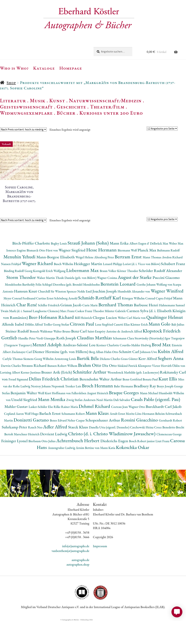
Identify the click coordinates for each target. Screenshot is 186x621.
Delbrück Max (159, 243)
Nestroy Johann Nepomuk (48, 386)
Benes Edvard (58, 420)
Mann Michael (149, 393)
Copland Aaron (14, 414)
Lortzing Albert (10, 372)
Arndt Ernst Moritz (122, 414)
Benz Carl (79, 331)
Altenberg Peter (104, 257)
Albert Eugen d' (139, 243)
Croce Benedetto (165, 427)
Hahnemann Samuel (172, 305)
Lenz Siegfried (104, 324)
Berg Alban (96, 352)
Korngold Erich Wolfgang (49, 271)
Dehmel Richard (95, 406)
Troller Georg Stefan (56, 324)
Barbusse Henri (146, 305)
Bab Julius (177, 324)
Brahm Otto (90, 365)
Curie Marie (90, 305)
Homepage (70, 68)
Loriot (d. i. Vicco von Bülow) (142, 264)
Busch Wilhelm (64, 264)
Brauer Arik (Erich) (57, 372)
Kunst (57, 100)
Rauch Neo (35, 427)
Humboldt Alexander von (134, 291)
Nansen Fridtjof (11, 264)
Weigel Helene (85, 257)
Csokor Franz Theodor (90, 311)
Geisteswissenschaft (26, 106)
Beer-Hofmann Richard (52, 317)
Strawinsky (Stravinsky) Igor (153, 338)
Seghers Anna (170, 358)
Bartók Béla (88, 358)
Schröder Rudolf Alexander (160, 270)
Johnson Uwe (149, 352)
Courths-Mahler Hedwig (136, 345)
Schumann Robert (73, 414)
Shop (11, 82)
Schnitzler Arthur (90, 372)
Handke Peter (27, 338)
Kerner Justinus (31, 372)
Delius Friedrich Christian (54, 379)
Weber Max (176, 243)
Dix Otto (110, 365)
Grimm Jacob (71, 305)
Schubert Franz (173, 263)
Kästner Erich (139, 324)
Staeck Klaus (78, 427)
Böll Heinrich (84, 318)
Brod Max (162, 344)
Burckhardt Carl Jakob (163, 406)
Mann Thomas (152, 257)
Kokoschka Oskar (132, 447)
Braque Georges (124, 392)
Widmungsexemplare (26, 113)
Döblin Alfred (34, 324)
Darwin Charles (11, 366)
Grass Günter (130, 359)
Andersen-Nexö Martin (98, 400)
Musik (37, 100)
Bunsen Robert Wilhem (62, 366)
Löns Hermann (145, 414)
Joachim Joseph (105, 291)
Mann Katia (108, 448)
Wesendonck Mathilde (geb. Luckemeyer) (133, 372)
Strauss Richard (34, 365)
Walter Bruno (62, 331)
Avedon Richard (172, 257)
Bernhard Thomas (116, 304)
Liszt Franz (162, 441)
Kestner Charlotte (108, 345)
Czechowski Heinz (142, 427)
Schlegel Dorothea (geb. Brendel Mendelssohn (71, 284)
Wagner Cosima (107, 278)
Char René (27, 304)
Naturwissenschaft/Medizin (105, 100)
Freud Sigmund (19, 379)
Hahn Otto (111, 352)
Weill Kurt (45, 393)
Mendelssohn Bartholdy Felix (23, 284)
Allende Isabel (13, 324)
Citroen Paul (82, 324)
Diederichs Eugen (114, 440)
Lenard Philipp (113, 264)
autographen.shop (77, 564)
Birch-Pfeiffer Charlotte (31, 243)
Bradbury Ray (145, 386)
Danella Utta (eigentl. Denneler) (109, 427)
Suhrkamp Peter (15, 427)
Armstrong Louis (65, 359)
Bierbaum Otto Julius (42, 441)
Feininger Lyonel (15, 440)
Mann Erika (119, 243)
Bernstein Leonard (118, 284)
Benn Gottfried (133, 379)
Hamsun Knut (26, 291)
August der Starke (135, 277)
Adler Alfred (55, 427)
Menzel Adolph (47, 344)
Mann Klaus (97, 413)
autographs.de (80, 560)
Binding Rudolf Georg (18, 271)
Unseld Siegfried (24, 399)
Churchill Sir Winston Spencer (57, 291)
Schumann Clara (124, 338)
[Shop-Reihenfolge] (23, 129)
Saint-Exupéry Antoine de (104, 331)
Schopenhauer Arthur (103, 420)
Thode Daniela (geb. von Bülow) (76, 278)
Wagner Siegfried (72, 250)
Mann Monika (52, 399)
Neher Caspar (76, 420)
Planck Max (147, 250)
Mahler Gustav (17, 406)
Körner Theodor (128, 271)
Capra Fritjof (164, 298)
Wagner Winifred (167, 291)
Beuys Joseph (165, 386)
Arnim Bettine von (88, 448)
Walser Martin (46, 278)
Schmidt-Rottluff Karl (100, 298)
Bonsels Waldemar (41, 331)
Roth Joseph (66, 338)
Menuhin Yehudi (20, 256)
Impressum (100, 546)
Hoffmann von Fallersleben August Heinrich (80, 393)
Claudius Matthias (95, 337)
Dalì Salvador (122, 400)
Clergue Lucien (105, 317)
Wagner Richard (38, 263)
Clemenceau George (169, 434)
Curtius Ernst (45, 298)
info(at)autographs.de (75, 546)
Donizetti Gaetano (32, 420)
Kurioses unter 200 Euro (111, 113)
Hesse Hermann (102, 250)
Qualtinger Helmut (164, 317)
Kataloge (44, 68)
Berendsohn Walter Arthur (100, 379)
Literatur (13, 100)
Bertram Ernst (129, 256)
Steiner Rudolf (18, 331)
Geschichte (71, 106)
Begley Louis (59, 243)
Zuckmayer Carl (22, 352)
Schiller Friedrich (49, 305)
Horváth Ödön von (173, 366)
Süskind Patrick (128, 366)
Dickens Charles (110, 359)
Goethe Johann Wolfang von (155, 284)
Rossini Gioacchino (140, 420)
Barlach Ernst (50, 413)
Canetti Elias (122, 324)
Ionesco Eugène (16, 250)
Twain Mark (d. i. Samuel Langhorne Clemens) (30, 311)
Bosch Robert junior (142, 441)
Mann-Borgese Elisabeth (55, 257)
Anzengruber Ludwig (62, 448)
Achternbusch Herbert (78, 440)
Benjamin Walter (24, 393)
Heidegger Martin (88, 263)
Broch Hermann (98, 385)
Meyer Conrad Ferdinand (19, 298)
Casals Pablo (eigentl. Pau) (155, 399)
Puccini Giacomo (166, 277)
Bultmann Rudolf (168, 250)
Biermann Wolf (128, 250)
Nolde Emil (84, 291)
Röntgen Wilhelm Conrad (139, 298)
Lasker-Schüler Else (41, 407)
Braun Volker (108, 271)
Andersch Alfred (132, 331)
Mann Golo (160, 324)
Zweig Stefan (74, 400)
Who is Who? (14, 68)
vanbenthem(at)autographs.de (70, 551)
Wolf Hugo (32, 414)
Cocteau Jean (119, 407)
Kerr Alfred (148, 358)
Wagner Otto (137, 407)
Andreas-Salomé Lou (79, 345)
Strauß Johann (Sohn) (89, 243)
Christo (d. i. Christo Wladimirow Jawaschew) (112, 433)
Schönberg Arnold (66, 298)
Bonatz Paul (150, 379)
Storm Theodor (21, 277)
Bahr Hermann (124, 386)
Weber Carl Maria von (132, 318)
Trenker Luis (73, 386)
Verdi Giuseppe (46, 338)
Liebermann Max (83, 270)
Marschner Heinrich (27, 434)
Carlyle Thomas (13, 359)
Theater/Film (107, 106)
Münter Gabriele (115, 311)
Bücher (66, 113)
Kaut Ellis (168, 379)
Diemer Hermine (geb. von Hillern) (61, 351)
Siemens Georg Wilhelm (38, 359)
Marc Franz (67, 311)
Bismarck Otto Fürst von (42, 250)
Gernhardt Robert (170, 420)
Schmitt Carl (129, 351)
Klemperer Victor (149, 366)
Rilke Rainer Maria (66, 407)
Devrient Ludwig (54, 434)
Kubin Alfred (170, 351)
